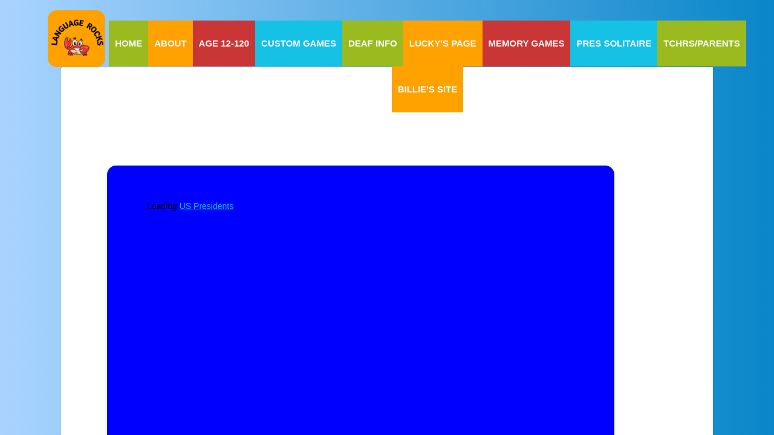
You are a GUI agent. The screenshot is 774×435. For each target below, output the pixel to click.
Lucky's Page (442, 43)
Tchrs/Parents (701, 43)
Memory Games (527, 43)
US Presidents (206, 206)
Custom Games (298, 43)
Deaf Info (372, 43)
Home (128, 43)
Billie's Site (428, 89)
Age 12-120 (224, 43)
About (170, 43)
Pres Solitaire (613, 43)
